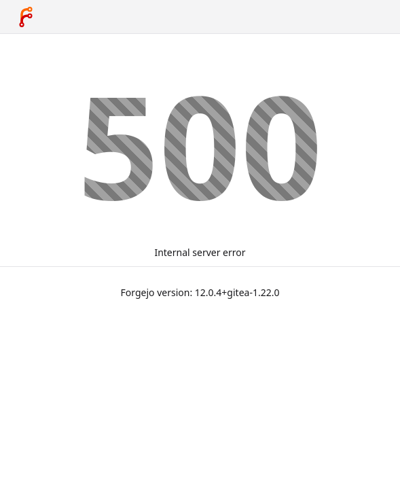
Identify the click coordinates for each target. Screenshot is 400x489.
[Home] (26, 17)
